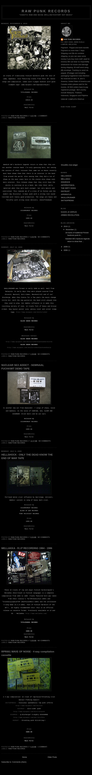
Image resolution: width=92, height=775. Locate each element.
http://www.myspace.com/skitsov (29, 705)
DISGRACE (65, 182)
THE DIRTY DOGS (68, 188)
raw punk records (72, 39)
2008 (66, 250)
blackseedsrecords (44, 342)
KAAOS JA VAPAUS (69, 212)
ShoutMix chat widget (69, 165)
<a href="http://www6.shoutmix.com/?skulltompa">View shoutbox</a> (72, 136)
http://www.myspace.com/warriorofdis (29, 717)
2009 (66, 247)
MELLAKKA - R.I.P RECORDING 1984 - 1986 (26, 548)
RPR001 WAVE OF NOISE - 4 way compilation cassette (27, 653)
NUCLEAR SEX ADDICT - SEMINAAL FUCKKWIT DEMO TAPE (22, 367)
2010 (66, 226)
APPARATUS (66, 194)
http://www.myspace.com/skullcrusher (31, 312)
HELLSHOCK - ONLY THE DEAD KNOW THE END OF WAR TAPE (27, 456)
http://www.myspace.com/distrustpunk (29, 711)
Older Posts (52, 757)
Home (24, 757)
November (70, 230)
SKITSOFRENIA (67, 200)
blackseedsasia (45, 347)
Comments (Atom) (19, 762)
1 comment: (43, 116)
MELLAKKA (65, 179)
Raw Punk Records (16, 118)
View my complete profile (72, 99)
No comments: (44, 237)
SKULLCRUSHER (68, 197)
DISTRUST (65, 191)
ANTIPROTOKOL (68, 185)
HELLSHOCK (66, 176)
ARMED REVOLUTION (70, 215)
